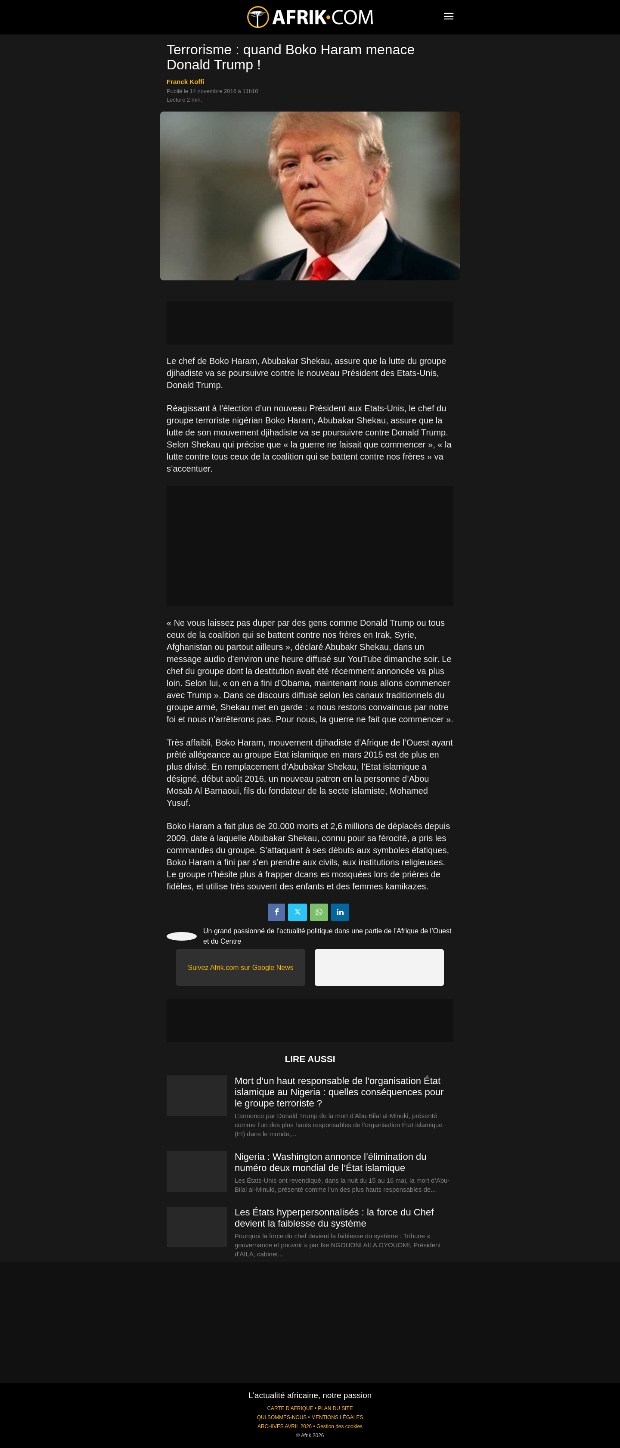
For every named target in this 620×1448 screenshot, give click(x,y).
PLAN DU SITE (335, 1408)
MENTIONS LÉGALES (337, 1417)
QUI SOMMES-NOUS (282, 1417)
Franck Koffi (186, 81)
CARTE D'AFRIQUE (290, 1408)
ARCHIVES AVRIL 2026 (284, 1426)
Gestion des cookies (339, 1426)
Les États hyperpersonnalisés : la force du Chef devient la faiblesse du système (334, 1218)
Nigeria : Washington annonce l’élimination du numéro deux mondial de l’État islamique (331, 1162)
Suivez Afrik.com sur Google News (240, 967)
